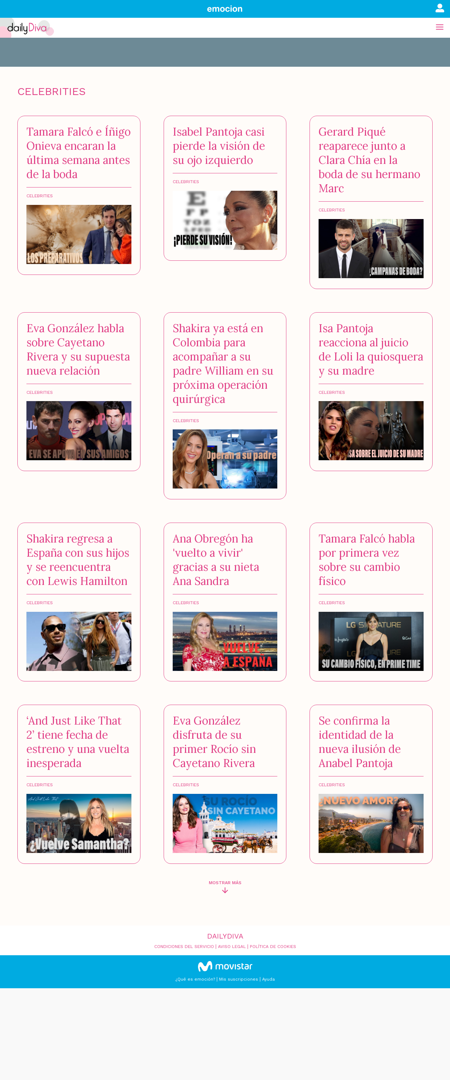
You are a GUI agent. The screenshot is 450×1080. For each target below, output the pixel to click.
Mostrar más (225, 882)
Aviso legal (232, 946)
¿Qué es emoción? (195, 979)
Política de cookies (273, 946)
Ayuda (268, 979)
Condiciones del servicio (184, 946)
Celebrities (39, 195)
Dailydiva (225, 936)
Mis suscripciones (238, 979)
